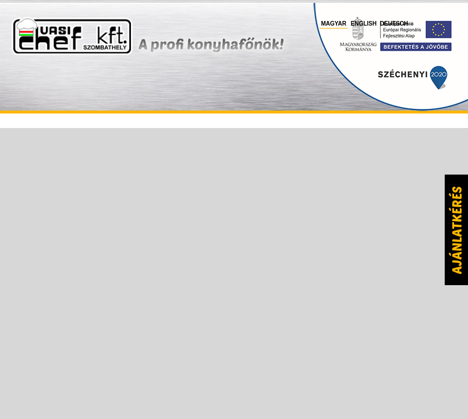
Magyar (333, 23)
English (364, 23)
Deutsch (394, 23)
